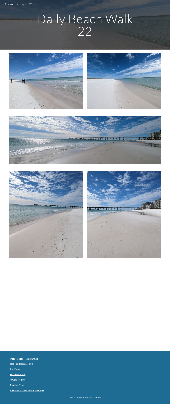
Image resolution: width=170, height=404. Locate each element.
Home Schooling (17, 374)
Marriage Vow (17, 385)
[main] (85, 24)
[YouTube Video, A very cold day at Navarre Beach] (85, 306)
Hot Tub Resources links (21, 364)
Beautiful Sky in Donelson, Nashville (27, 390)
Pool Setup (15, 369)
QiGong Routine (17, 379)
